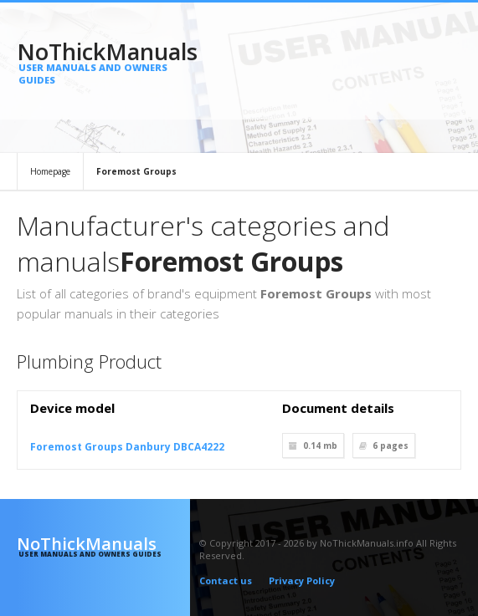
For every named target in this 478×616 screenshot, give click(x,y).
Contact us (225, 580)
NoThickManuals (103, 61)
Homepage (50, 171)
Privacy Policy (302, 580)
